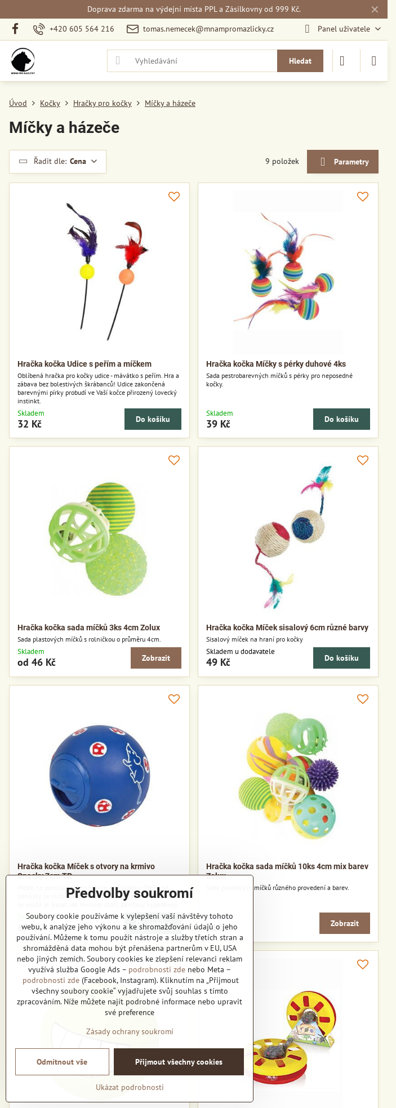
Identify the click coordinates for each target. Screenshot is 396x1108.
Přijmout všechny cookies (179, 1062)
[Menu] (374, 61)
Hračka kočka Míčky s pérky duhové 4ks (276, 363)
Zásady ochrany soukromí (129, 1031)
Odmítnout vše (62, 1062)
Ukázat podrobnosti (130, 1087)
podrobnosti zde (156, 969)
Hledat (300, 61)
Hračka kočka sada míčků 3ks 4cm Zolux (88, 627)
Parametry (342, 162)
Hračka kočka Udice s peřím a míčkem (84, 363)
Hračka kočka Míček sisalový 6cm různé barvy (287, 627)
